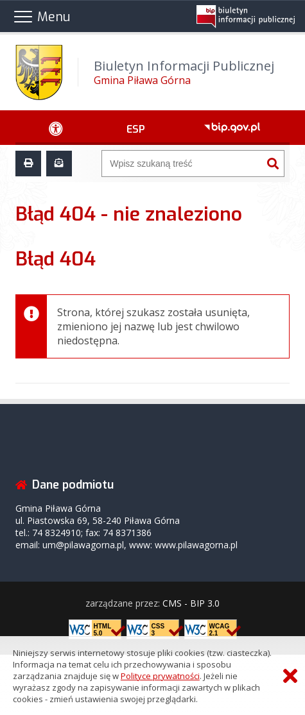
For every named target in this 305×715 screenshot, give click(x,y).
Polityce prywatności (160, 676)
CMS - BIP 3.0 (191, 603)
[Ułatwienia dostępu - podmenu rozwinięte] (56, 127)
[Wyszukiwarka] (182, 163)
